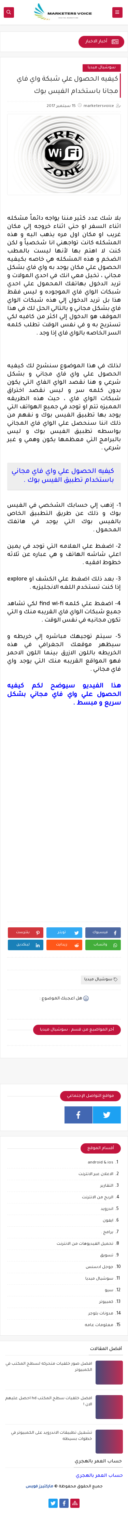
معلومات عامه (99, 1325)
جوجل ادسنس (99, 1267)
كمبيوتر (106, 1302)
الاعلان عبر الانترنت (96, 1174)
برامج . (107, 1232)
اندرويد (107, 1209)
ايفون (108, 1221)
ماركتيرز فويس (39, 1487)
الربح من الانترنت (97, 1198)
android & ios (100, 1163)
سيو (109, 1291)
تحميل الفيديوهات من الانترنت (85, 1244)
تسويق (106, 1256)
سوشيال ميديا (102, 68)
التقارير (106, 1186)
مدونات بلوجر (100, 1314)
